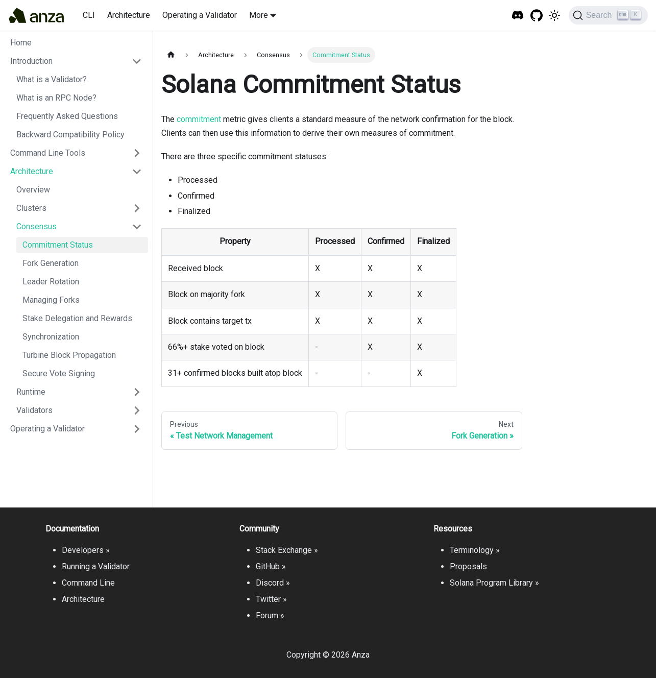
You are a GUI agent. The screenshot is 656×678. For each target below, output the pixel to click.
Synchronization (50, 337)
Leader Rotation (50, 281)
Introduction (31, 61)
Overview (33, 190)
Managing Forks (51, 300)
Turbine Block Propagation (69, 355)
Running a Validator (96, 566)
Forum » (270, 615)
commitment (199, 119)
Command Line (88, 583)
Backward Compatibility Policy (70, 134)
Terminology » (475, 550)
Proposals (468, 566)
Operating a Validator (199, 15)
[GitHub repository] (536, 15)
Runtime (30, 392)
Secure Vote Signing (58, 373)
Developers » (86, 550)
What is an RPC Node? (56, 98)
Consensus (36, 226)
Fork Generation (50, 263)
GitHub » (271, 566)
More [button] (258, 15)
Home (21, 42)
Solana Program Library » (494, 583)
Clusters (31, 208)
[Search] (608, 15)
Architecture (128, 15)
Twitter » (271, 599)
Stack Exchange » (287, 550)
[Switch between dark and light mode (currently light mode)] (554, 15)
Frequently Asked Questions (67, 116)
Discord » (273, 583)
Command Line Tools (47, 153)
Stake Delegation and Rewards (77, 318)
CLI (89, 15)
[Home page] (171, 55)
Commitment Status (57, 245)
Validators (34, 410)
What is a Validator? (51, 79)
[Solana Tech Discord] (517, 15)
